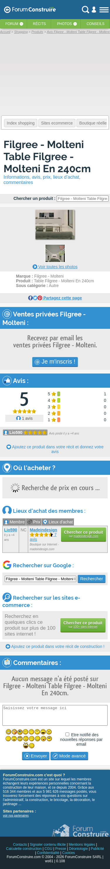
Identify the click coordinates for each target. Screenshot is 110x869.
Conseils (95, 24)
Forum (11, 24)
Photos (64, 24)
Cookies (68, 853)
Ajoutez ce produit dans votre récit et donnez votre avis (55, 449)
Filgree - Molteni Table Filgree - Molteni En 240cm (47, 156)
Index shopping (21, 123)
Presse (60, 849)
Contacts (20, 845)
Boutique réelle (92, 123)
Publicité (97, 849)
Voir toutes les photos (55, 266)
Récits (39, 24)
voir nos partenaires (16, 815)
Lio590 (15, 432)
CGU (49, 849)
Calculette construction (23, 849)
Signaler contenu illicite (48, 845)
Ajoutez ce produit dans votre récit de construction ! (55, 646)
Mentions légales (82, 845)
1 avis (24, 418)
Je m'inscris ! (55, 361)
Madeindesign (43, 530)
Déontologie (78, 849)
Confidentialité (48, 853)
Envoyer (35, 756)
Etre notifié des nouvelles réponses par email (81, 739)
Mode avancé (69, 756)
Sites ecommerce (57, 123)
